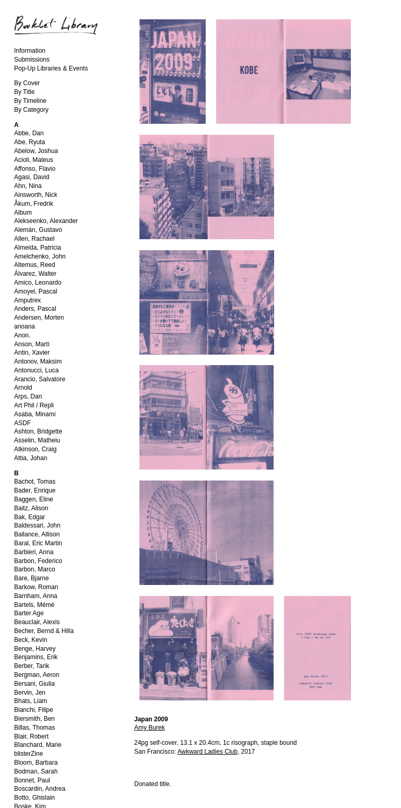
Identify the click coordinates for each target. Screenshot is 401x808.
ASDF (22, 423)
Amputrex (27, 300)
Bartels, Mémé (34, 604)
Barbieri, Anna (33, 552)
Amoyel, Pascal (35, 291)
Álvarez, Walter (35, 273)
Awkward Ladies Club (208, 751)
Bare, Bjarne (31, 578)
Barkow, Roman (36, 587)
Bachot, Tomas (34, 481)
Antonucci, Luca (36, 370)
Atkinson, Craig (35, 449)
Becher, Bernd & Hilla (44, 631)
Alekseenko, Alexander (46, 221)
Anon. (22, 335)
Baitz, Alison (31, 508)
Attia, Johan (30, 458)
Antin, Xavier (32, 352)
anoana (24, 326)
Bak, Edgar (29, 517)
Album (23, 212)
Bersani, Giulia (34, 683)
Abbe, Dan (29, 133)
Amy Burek (149, 727)
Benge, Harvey (34, 648)
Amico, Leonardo (38, 282)
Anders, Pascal (35, 308)
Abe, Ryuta (29, 142)
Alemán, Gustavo (38, 229)
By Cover (27, 83)
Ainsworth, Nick (35, 194)
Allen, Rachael (34, 238)
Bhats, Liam (30, 701)
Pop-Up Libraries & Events (51, 68)
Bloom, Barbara (35, 762)
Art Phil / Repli (34, 405)
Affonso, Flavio (34, 168)
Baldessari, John (37, 525)
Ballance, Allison (37, 534)
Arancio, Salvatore (39, 379)
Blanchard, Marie (38, 744)
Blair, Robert (31, 736)
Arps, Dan (28, 396)
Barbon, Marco (34, 569)
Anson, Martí (32, 344)
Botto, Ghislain (34, 797)
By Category (31, 109)
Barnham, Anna (35, 596)
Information (29, 50)
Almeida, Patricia (37, 247)
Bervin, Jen (29, 692)
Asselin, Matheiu (37, 440)
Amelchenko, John (40, 256)
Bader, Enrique (34, 490)
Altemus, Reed (34, 264)
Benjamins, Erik (35, 657)
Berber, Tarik (31, 666)
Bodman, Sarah (35, 771)
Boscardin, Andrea (39, 788)
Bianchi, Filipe (33, 709)
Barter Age (29, 613)
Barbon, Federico (38, 561)
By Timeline (30, 100)
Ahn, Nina (28, 186)
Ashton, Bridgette (38, 431)
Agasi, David (31, 177)
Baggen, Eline (33, 499)
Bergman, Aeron (37, 674)
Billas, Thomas (34, 727)
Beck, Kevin (30, 639)
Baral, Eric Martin (38, 543)
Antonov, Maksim (38, 361)
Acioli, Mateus (33, 159)
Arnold (23, 387)
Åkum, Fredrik (33, 203)
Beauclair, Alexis (37, 622)
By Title (24, 92)
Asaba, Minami (34, 414)
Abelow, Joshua (36, 151)
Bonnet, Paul (32, 780)
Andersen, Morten (39, 317)
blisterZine (28, 753)
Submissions (32, 59)
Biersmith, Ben (34, 718)
